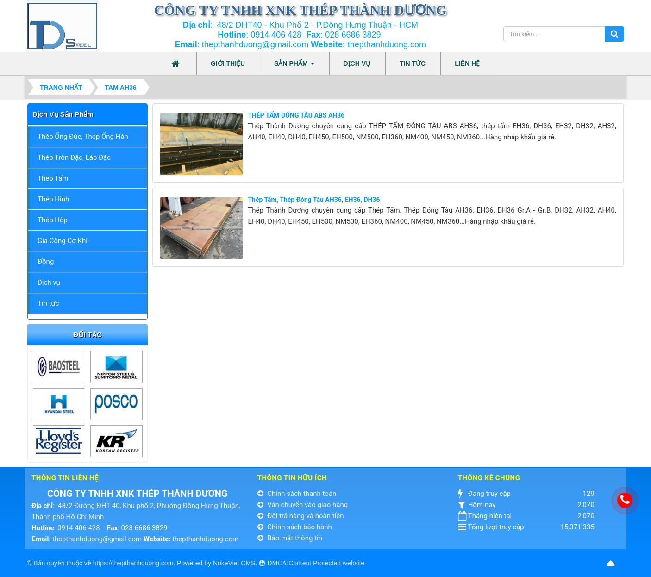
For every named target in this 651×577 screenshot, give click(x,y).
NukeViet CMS (234, 563)
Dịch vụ (49, 282)
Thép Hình (53, 199)
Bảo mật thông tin (289, 538)
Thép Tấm (53, 178)
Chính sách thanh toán (297, 493)
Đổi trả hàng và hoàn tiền (300, 516)
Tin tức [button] (413, 63)
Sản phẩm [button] (294, 66)
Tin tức (48, 303)
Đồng (46, 261)
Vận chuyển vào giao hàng (302, 505)
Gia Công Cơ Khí (63, 241)
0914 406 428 (275, 34)
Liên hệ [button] (467, 63)
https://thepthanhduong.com (133, 563)
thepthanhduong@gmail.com (97, 539)
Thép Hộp (53, 220)
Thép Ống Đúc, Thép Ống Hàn (83, 136)
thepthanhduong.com (205, 539)
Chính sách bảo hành (294, 527)
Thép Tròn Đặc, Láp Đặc (74, 157)
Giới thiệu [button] (228, 63)
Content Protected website (326, 563)
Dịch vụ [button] (357, 63)
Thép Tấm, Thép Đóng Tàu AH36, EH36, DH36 (314, 199)
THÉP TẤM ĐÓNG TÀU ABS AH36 (296, 115)
